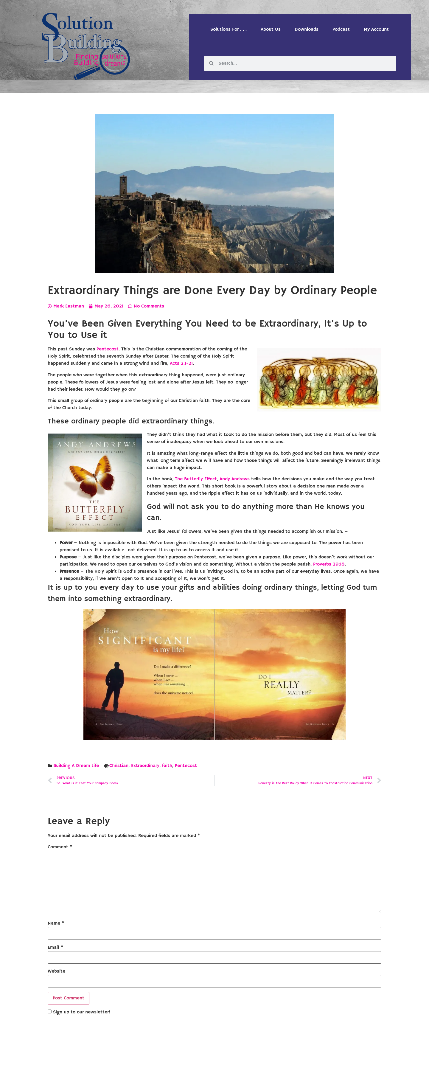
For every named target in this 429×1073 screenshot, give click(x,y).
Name (56, 923)
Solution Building (185, 1063)
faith (167, 766)
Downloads (306, 29)
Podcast (341, 29)
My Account (376, 29)
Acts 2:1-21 (181, 364)
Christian (118, 766)
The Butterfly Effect (196, 479)
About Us (271, 29)
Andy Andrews (235, 479)
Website (56, 971)
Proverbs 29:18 (329, 564)
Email (55, 947)
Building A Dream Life (76, 766)
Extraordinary (145, 766)
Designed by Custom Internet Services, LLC (255, 1063)
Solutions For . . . (228, 29)
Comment (60, 847)
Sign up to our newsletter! (81, 1012)
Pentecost (108, 349)
